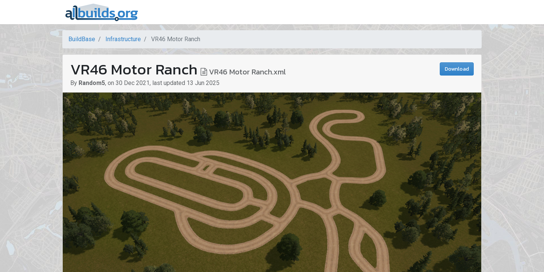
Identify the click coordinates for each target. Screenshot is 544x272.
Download (457, 69)
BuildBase (81, 39)
